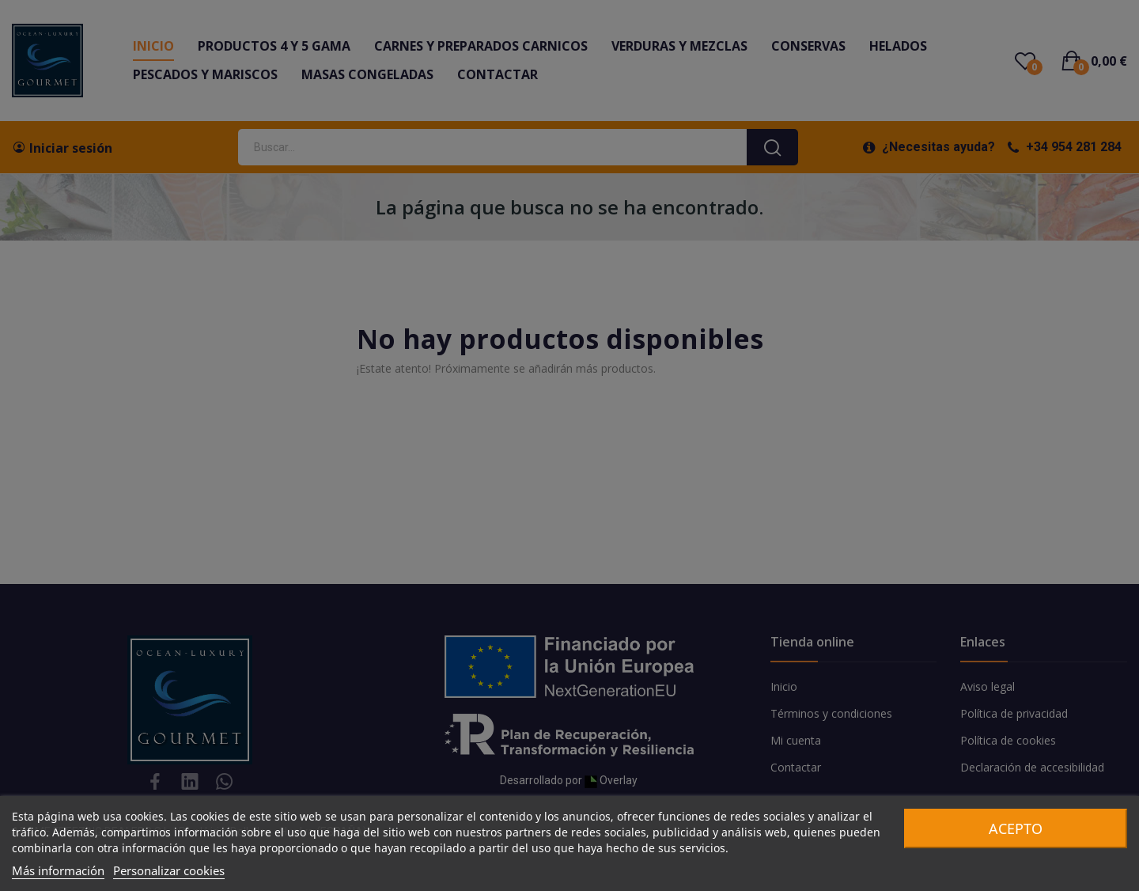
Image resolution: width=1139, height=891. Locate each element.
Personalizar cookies (169, 870)
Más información (58, 870)
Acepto (1016, 828)
